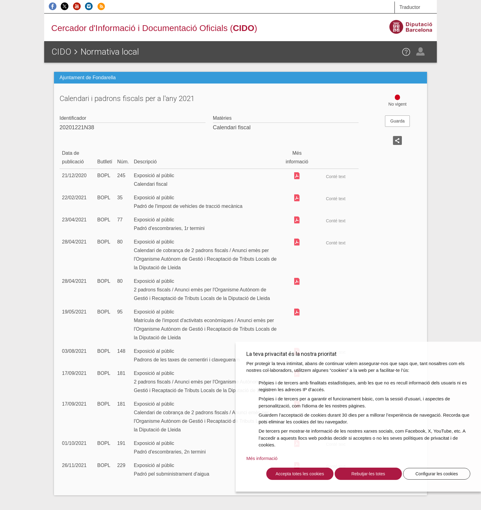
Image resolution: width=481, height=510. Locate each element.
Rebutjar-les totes (368, 473)
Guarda (397, 121)
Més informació (262, 458)
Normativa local (109, 52)
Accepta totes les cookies (299, 473)
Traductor (409, 7)
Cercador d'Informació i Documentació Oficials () (154, 28)
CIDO (61, 52)
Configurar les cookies (436, 473)
